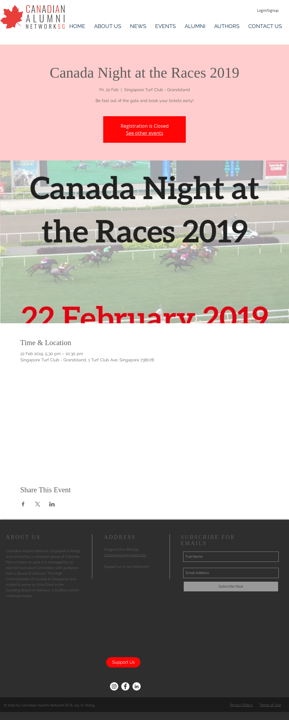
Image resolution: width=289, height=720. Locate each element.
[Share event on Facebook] (23, 504)
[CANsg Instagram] (114, 686)
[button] (108, 25)
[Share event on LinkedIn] (52, 504)
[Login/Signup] (268, 10)
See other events (144, 133)
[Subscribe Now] (231, 586)
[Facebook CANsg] (125, 686)
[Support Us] (123, 662)
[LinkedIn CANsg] (136, 686)
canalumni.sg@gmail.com (125, 555)
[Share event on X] (37, 504)
